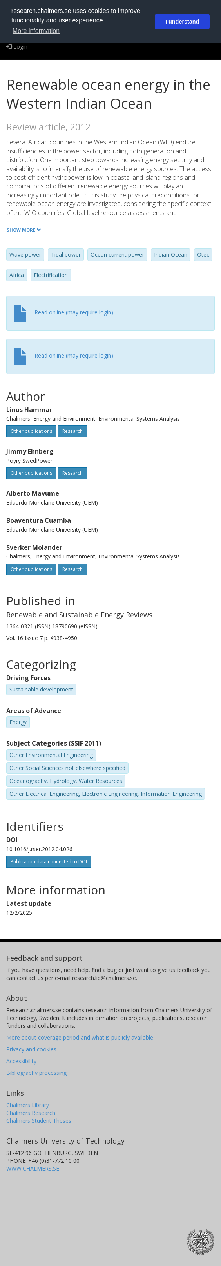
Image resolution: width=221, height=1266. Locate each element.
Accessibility (21, 1061)
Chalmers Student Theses (38, 1120)
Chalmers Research (30, 1112)
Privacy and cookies (31, 1049)
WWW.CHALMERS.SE (32, 1168)
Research (72, 431)
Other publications (31, 431)
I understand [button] (182, 21)
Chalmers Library (27, 1105)
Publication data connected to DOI (49, 861)
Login (16, 46)
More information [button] (36, 30)
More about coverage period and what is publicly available (79, 1037)
